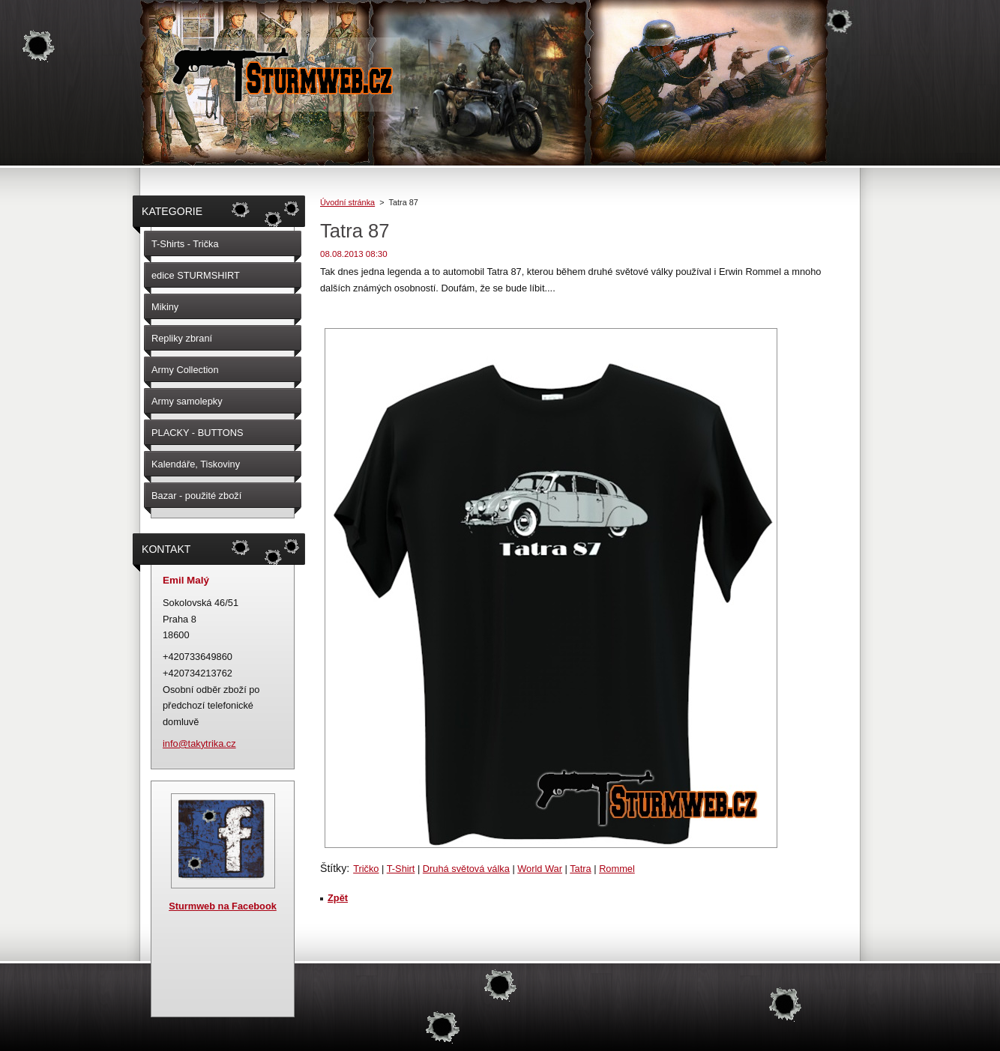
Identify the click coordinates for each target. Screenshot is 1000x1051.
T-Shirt (401, 868)
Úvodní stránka (347, 202)
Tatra (580, 868)
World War (539, 868)
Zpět (338, 897)
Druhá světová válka (466, 868)
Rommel (617, 868)
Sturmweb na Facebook (223, 906)
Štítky (333, 868)
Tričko (366, 868)
